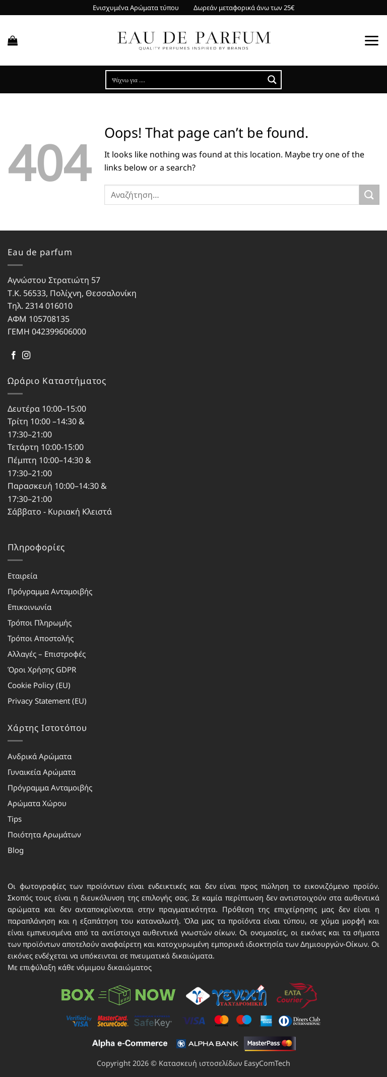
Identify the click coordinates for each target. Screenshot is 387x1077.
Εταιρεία (22, 576)
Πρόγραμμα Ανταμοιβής (50, 591)
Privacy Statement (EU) (47, 701)
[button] (13, 40)
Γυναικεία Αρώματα (42, 772)
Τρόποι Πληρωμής (40, 622)
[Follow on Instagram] (26, 355)
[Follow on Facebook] (14, 355)
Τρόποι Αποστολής (41, 638)
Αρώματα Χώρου (37, 803)
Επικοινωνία (29, 607)
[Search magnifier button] (272, 79)
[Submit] (369, 194)
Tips (15, 819)
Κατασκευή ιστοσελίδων (200, 1063)
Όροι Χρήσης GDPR (42, 669)
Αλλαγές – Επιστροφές (47, 654)
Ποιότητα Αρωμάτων (44, 834)
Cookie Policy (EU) (39, 685)
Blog (16, 850)
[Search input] (185, 80)
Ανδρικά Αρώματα (40, 756)
